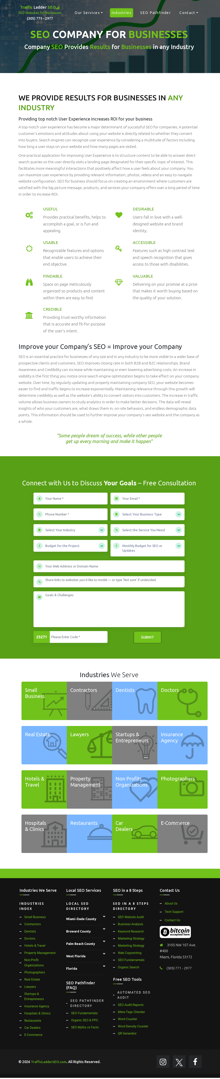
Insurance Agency (36, 1006)
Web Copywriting (130, 953)
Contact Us (172, 920)
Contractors (32, 924)
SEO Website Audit (131, 917)
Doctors (29, 938)
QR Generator (127, 1033)
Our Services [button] (87, 13)
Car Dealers (32, 1028)
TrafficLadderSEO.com (49, 1062)
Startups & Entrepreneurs (34, 996)
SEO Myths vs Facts (85, 1027)
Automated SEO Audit (134, 995)
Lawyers (30, 987)
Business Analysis (130, 924)
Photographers (34, 972)
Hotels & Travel (34, 945)
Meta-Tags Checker (131, 1012)
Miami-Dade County (81, 919)
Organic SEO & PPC (84, 1020)
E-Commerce (33, 1035)
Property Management (40, 953)
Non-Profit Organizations (34, 962)
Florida (71, 968)
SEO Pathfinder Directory (87, 1003)
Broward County (78, 931)
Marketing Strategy (131, 938)
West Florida (75, 956)
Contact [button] (187, 13)
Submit (147, 637)
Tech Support (174, 912)
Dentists (30, 931)
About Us (171, 903)
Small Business (35, 917)
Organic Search (128, 967)
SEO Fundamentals (84, 1013)
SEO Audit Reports (131, 1005)
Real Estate (32, 979)
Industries (121, 13)
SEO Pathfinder (155, 13)
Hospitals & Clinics (37, 1013)
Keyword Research (131, 931)
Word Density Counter (133, 1026)
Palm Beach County (80, 944)
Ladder (40, 13)
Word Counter (127, 1019)
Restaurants (32, 1020)
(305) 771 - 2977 (179, 968)
